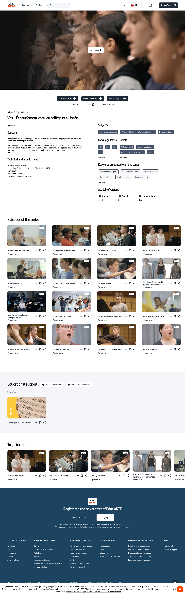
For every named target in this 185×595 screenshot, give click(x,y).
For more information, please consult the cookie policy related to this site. (93, 591)
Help (166, 540)
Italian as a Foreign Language (139, 560)
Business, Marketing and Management (48, 563)
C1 (100, 152)
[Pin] (91, 104)
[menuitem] (12, 5)
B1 (114, 147)
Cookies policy (72, 582)
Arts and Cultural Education (110, 556)
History (36, 546)
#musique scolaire (142, 177)
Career (102, 549)
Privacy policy (87, 582)
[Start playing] (96, 50)
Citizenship (104, 553)
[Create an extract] (67, 98)
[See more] (10, 152)
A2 (107, 147)
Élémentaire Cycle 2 (145, 147)
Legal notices (12, 582)
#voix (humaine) (123, 177)
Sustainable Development (79, 563)
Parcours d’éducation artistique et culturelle (138, 132)
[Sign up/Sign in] (168, 5)
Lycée (150, 152)
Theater (10, 556)
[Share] (76, 104)
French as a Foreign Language (139, 546)
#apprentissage (106, 177)
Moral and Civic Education (43, 549)
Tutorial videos (169, 546)
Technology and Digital (78, 549)
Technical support (171, 549)
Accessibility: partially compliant (109, 582)
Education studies (40, 567)
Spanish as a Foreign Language (139, 556)
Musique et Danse (165, 132)
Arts (9, 549)
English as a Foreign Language (139, 553)
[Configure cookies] (55, 583)
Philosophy (11, 553)
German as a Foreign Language (139, 549)
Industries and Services (78, 553)
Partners (40, 582)
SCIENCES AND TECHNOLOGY (80, 540)
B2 (100, 147)
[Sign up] (105, 517)
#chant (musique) (150, 171)
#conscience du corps (130, 171)
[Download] (109, 104)
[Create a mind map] (92, 98)
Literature (11, 546)
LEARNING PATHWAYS (108, 540)
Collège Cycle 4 (127, 147)
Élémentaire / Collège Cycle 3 (132, 152)
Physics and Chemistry (78, 567)
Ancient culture (13, 560)
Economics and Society (42, 560)
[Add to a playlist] (117, 98)
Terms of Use (27, 582)
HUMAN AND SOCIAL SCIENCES (45, 540)
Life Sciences (74, 556)
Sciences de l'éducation (108, 132)
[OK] (180, 589)
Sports (72, 560)
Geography (38, 556)
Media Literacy (39, 553)
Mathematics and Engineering (81, 546)
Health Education (106, 546)
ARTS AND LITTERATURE (16, 540)
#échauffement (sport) (108, 171)
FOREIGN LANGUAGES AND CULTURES (142, 540)
